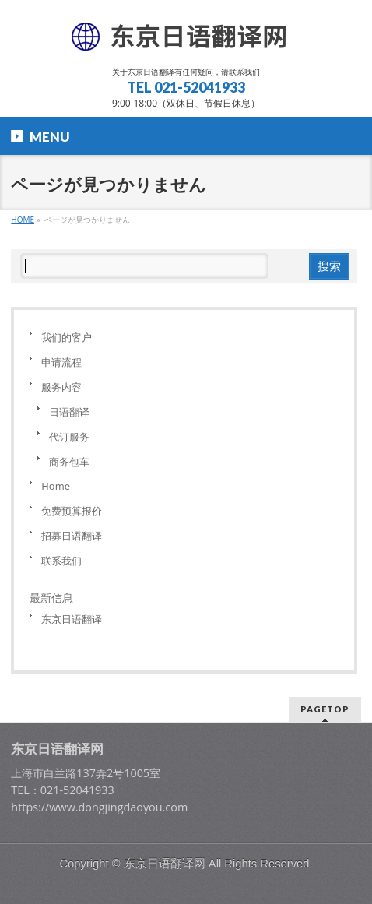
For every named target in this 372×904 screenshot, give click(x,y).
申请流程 (61, 362)
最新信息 (51, 597)
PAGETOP (324, 709)
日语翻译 (69, 412)
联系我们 (61, 561)
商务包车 (69, 462)
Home (55, 486)
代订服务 (69, 437)
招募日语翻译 (71, 536)
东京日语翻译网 (164, 863)
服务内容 (61, 387)
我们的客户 (66, 337)
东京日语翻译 (71, 619)
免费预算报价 (71, 511)
